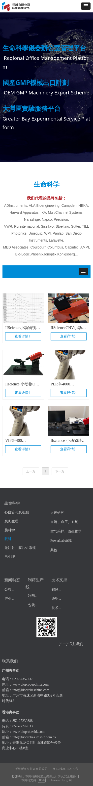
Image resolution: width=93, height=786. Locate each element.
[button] (86, 6)
